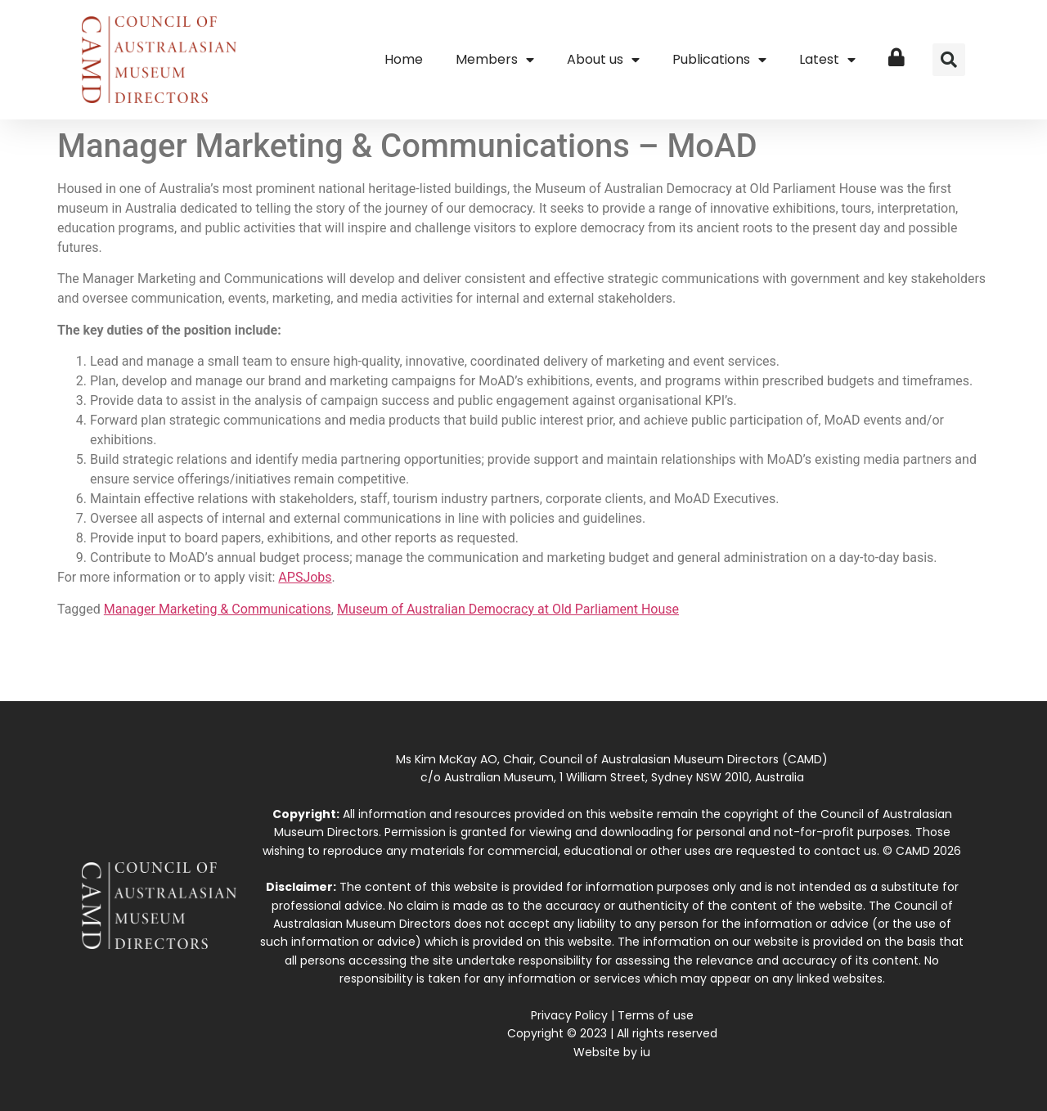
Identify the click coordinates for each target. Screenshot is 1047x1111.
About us (603, 59)
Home (403, 59)
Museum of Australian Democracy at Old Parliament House (508, 609)
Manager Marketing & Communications (217, 609)
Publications (719, 59)
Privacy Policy (569, 1015)
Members (495, 59)
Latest (827, 59)
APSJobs (304, 577)
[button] (948, 59)
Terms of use (656, 1015)
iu (645, 1052)
